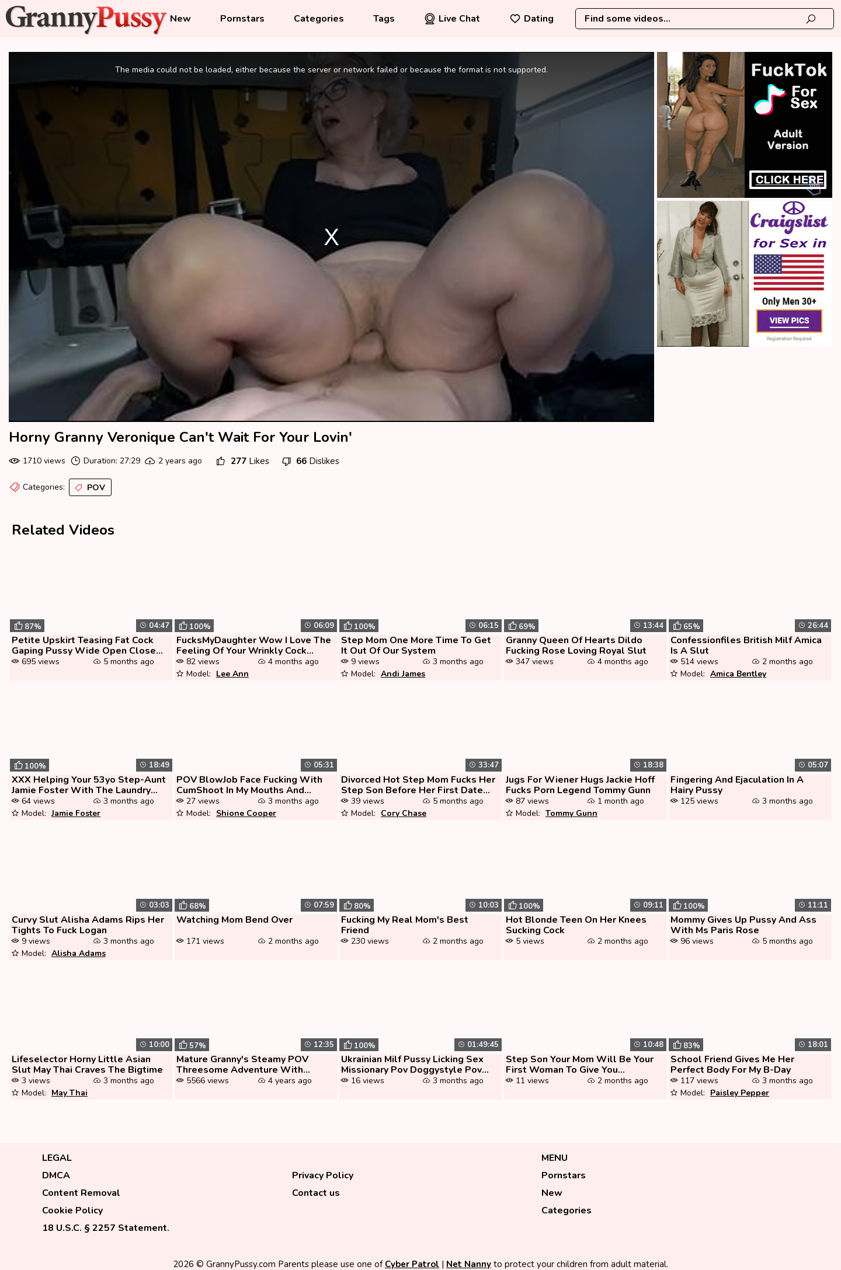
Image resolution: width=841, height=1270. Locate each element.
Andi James (403, 673)
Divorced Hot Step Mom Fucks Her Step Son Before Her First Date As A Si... (418, 785)
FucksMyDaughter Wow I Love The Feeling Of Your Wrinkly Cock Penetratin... (253, 645)
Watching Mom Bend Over (234, 920)
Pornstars (242, 18)
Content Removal (81, 1193)
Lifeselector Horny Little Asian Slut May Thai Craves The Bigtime (87, 1064)
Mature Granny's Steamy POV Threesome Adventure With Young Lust (242, 1064)
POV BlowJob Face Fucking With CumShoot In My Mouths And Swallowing (249, 785)
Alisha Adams (78, 953)
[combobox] (705, 18)
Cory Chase (403, 813)
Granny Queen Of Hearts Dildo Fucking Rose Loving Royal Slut (576, 645)
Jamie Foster (75, 813)
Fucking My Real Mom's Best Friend (404, 925)
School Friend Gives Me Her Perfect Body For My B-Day (732, 1064)
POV (88, 488)
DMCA (56, 1175)
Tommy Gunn (571, 813)
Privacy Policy (322, 1175)
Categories (319, 18)
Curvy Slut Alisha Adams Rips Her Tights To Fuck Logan (88, 925)
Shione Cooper (246, 813)
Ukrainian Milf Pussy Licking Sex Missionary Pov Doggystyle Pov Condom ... (412, 1064)
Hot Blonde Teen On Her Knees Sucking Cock (576, 925)
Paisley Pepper (739, 1092)
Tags (384, 18)
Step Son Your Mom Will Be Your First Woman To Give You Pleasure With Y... (580, 1064)
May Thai (69, 1092)
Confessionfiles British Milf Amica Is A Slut (746, 645)
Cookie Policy (72, 1210)
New (180, 18)
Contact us (316, 1193)
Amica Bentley (738, 673)
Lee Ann (232, 673)
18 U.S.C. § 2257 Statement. (105, 1228)
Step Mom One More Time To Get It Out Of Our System (416, 645)
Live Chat (452, 18)
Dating (531, 18)
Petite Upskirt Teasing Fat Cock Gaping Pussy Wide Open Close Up (84, 645)
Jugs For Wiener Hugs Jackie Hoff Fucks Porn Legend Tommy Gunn (580, 785)
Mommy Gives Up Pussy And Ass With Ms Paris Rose (743, 925)
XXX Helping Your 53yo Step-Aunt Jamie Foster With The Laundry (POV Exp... (89, 785)
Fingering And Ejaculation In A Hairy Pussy (737, 785)
